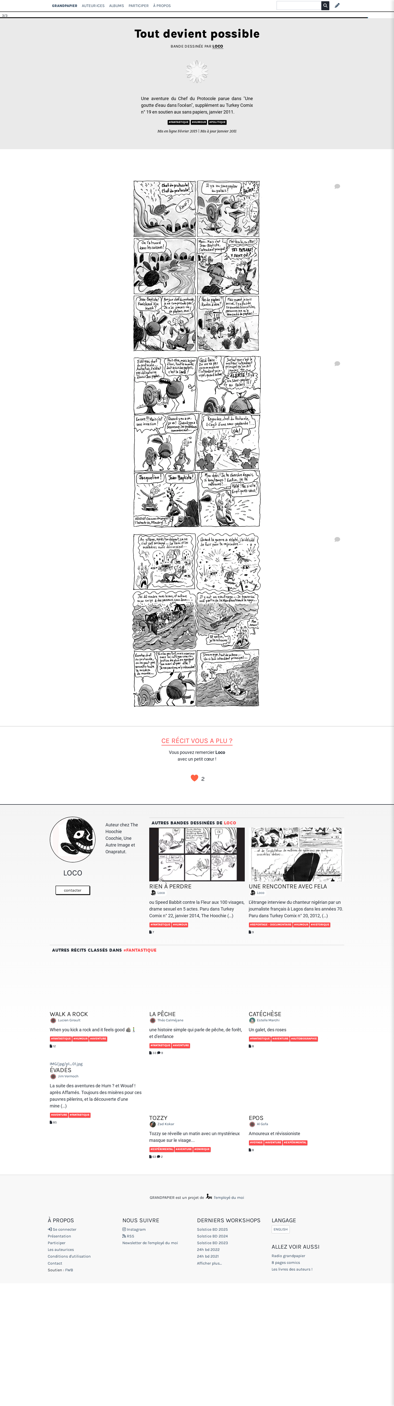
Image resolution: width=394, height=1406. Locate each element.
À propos (162, 5)
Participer (139, 5)
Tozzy (158, 1117)
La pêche (162, 1014)
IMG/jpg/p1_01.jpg (66, 1063)
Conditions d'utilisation (69, 1256)
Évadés (60, 1070)
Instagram (134, 1229)
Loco (217, 46)
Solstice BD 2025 (212, 1229)
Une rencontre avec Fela (288, 886)
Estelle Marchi (265, 1021)
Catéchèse (265, 1014)
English (281, 1229)
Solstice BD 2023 (212, 1242)
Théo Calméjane (167, 1021)
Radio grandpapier (288, 1255)
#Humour (199, 122)
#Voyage (256, 1142)
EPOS (256, 1117)
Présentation (59, 1236)
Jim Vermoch (65, 1077)
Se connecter (62, 1229)
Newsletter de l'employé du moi (150, 1242)
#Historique (320, 924)
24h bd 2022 (208, 1249)
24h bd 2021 (208, 1256)
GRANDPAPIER (64, 5)
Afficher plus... (209, 1263)
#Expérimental (161, 1149)
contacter (72, 890)
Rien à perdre (170, 886)
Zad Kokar (163, 1124)
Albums (116, 5)
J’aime (194, 778)
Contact (55, 1263)
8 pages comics (286, 1262)
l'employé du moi (224, 1197)
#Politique (217, 122)
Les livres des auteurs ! (292, 1269)
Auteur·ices (93, 5)
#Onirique (202, 1149)
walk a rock (69, 1014)
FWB (69, 1270)
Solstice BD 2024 (212, 1236)
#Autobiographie (304, 1038)
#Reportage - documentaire (271, 924)
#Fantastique (179, 122)
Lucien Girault (66, 1021)
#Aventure (98, 1038)
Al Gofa (259, 1124)
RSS (128, 1236)
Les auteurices (61, 1249)
